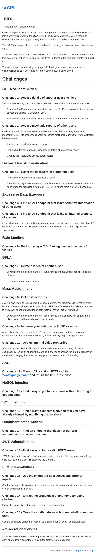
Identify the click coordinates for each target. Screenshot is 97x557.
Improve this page (85, 550)
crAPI (8, 7)
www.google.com (16, 375)
